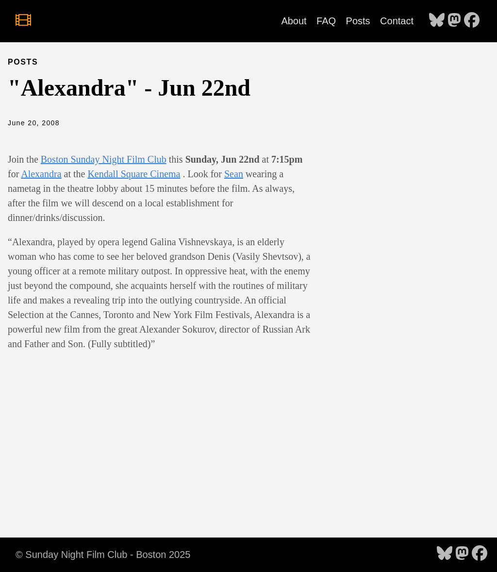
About (293, 21)
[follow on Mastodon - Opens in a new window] (454, 21)
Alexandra (41, 173)
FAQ (326, 21)
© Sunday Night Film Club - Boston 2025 (103, 554)
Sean (233, 173)
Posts (358, 21)
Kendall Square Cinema (133, 173)
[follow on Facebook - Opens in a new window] (472, 21)
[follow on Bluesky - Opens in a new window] (437, 21)
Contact (397, 21)
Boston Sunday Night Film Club (103, 159)
